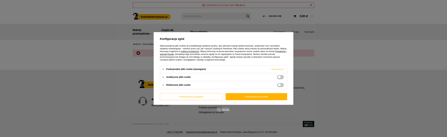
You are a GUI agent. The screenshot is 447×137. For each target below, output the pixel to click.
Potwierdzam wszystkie (256, 96)
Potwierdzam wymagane (191, 96)
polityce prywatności (190, 51)
